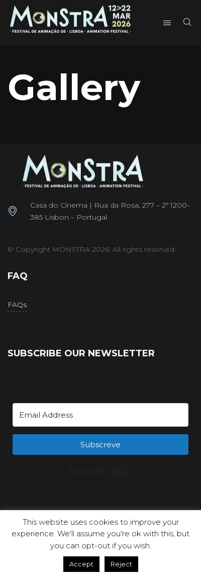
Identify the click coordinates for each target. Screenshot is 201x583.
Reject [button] (121, 564)
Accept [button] (81, 564)
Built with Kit (100, 471)
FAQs (17, 304)
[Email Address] (100, 415)
